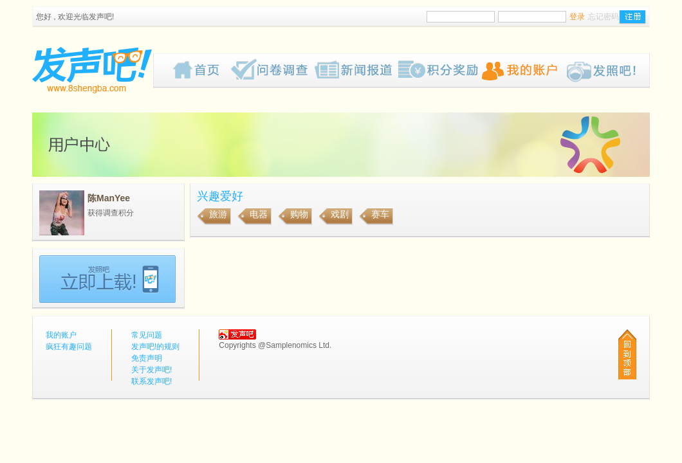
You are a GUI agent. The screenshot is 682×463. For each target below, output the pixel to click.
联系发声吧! (151, 381)
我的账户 (524, 70)
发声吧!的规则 (155, 346)
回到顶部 (627, 354)
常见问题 (146, 335)
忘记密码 (603, 16)
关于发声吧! (151, 369)
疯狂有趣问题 (273, 70)
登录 (577, 16)
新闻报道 (356, 70)
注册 (632, 17)
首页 (202, 70)
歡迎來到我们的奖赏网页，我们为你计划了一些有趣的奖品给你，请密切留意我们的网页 (440, 70)
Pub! (607, 70)
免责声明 (146, 358)
